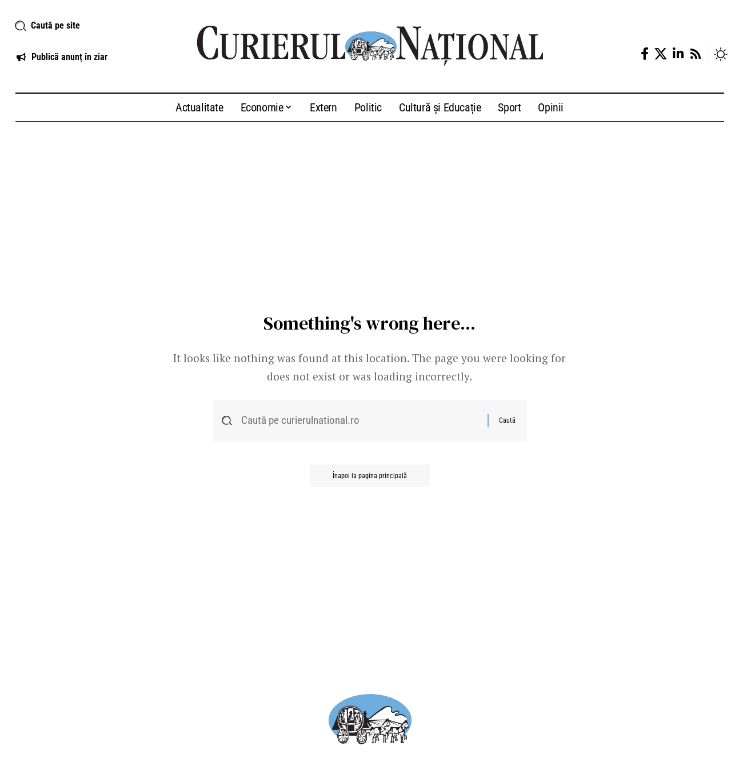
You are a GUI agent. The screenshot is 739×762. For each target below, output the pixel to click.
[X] (661, 54)
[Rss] (695, 54)
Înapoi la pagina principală (370, 476)
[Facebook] (645, 54)
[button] (92, 25)
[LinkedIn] (678, 54)
